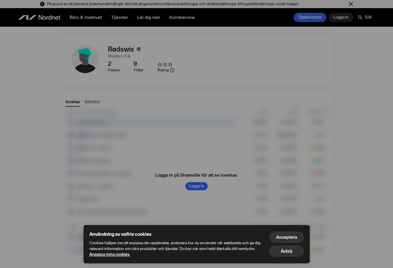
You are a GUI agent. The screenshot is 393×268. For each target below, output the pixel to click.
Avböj (286, 251)
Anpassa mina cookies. (109, 254)
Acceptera (286, 237)
